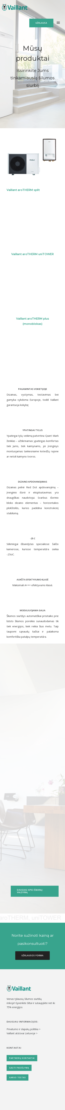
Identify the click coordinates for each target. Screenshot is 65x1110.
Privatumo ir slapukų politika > (23, 1029)
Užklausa (41, 22)
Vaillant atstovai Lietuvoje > (22, 1033)
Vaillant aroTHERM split (23, 190)
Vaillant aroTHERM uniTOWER (32, 254)
